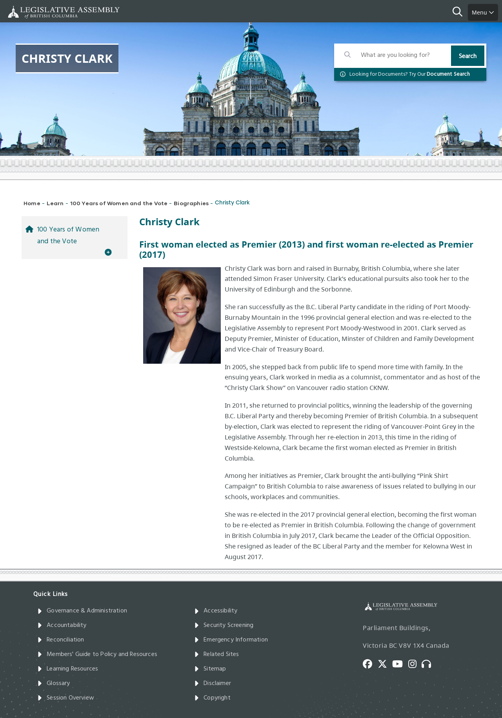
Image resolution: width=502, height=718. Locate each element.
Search (468, 56)
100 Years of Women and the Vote (119, 203)
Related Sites (216, 654)
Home (32, 203)
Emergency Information (231, 640)
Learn (55, 203)
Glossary (53, 683)
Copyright (212, 698)
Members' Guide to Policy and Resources (97, 654)
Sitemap (210, 669)
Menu (483, 12)
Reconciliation (60, 640)
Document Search (448, 74)
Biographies (191, 203)
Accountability (62, 625)
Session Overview (65, 698)
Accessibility (216, 611)
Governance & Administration (82, 611)
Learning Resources (67, 669)
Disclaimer (212, 683)
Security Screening (223, 625)
